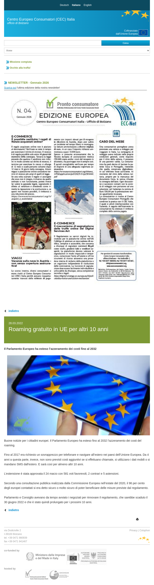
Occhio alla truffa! (20, 67)
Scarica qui (10, 87)
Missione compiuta (21, 61)
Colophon (145, 530)
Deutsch (64, 5)
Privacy (133, 530)
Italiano (76, 5)
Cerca (126, 43)
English (88, 5)
